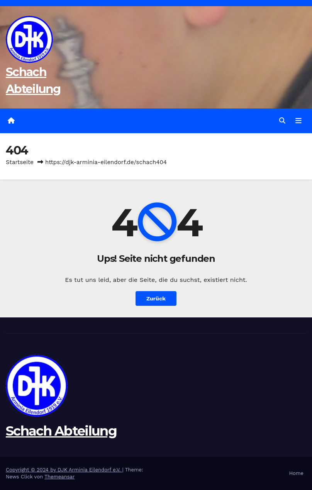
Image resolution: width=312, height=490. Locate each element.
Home (296, 473)
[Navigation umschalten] (298, 120)
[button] (282, 120)
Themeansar (59, 477)
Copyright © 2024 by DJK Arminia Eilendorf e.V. (64, 470)
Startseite (20, 162)
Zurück (156, 298)
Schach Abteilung (61, 431)
